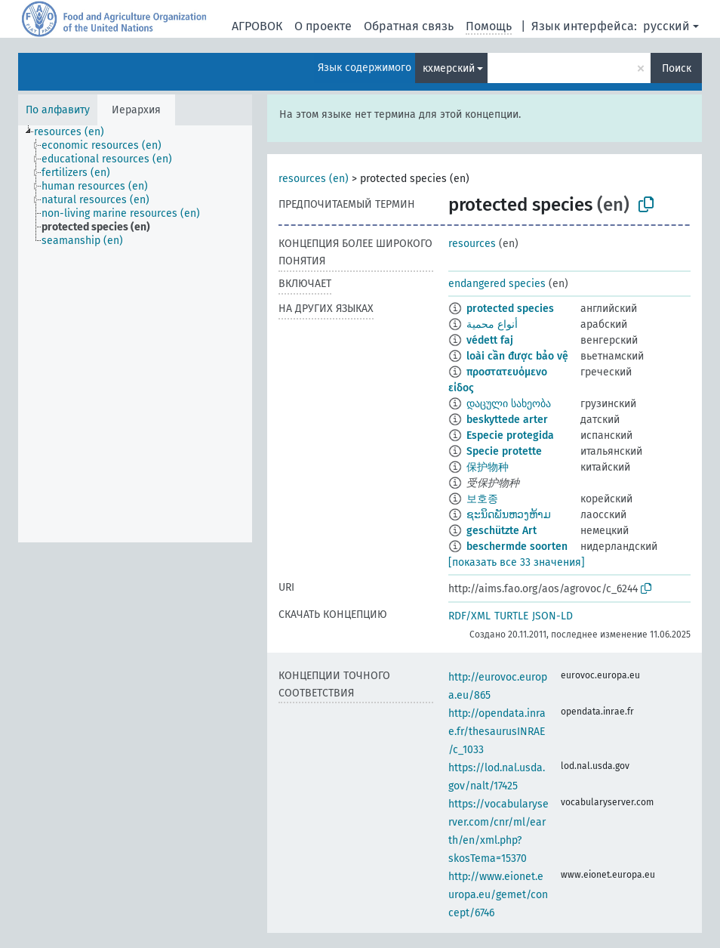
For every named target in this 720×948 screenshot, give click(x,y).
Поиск (676, 68)
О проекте (323, 26)
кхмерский (449, 68)
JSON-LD (552, 616)
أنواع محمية (492, 324)
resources (472, 243)
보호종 (482, 499)
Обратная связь (409, 26)
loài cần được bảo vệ (517, 356)
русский (666, 26)
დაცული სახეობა (508, 403)
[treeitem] (75, 132)
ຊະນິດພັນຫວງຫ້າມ (508, 514)
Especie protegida (510, 435)
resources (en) (313, 178)
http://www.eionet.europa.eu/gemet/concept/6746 (498, 894)
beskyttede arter (507, 419)
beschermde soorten (517, 546)
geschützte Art (501, 530)
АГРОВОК (257, 26)
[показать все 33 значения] (516, 562)
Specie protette (504, 451)
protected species (510, 308)
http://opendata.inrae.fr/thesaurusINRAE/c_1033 (497, 731)
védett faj (489, 340)
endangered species (497, 283)
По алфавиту (58, 109)
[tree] (135, 333)
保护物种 (487, 467)
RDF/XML (469, 616)
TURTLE (511, 616)
